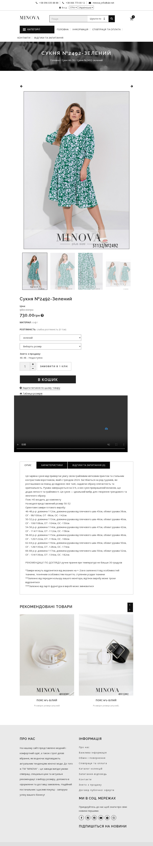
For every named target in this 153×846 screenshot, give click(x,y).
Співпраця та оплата (106, 29)
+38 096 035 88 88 (48, 2)
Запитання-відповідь (93, 773)
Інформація (80, 29)
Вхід (63, 7)
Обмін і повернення (92, 757)
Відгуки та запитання (48, 38)
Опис (27, 465)
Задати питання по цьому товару (40, 387)
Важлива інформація (93, 752)
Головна (62, 29)
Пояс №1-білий (47, 700)
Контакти (23, 38)
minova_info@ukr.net (103, 2)
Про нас (84, 747)
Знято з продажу (90, 784)
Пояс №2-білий (106, 700)
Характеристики (52, 465)
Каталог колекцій (91, 768)
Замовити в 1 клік (54, 366)
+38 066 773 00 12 (75, 2)
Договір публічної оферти (96, 790)
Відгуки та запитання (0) (88, 465)
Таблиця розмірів (31, 393)
